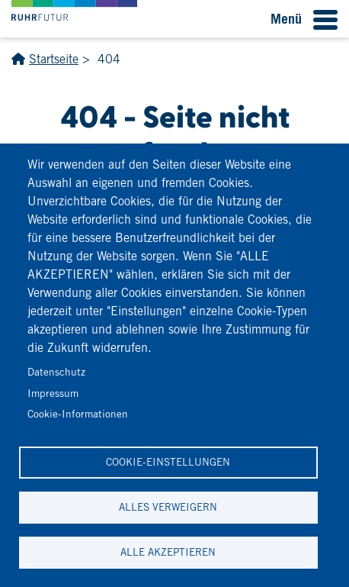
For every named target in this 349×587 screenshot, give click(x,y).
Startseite (53, 59)
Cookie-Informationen (77, 414)
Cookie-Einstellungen (168, 462)
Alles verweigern (168, 507)
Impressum (52, 393)
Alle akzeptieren (168, 552)
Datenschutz (56, 372)
